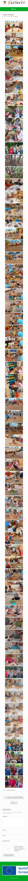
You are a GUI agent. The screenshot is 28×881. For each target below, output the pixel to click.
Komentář (5, 816)
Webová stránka (6, 840)
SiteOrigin (13, 878)
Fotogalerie (9, 790)
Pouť (14, 802)
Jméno (4, 830)
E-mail (4, 835)
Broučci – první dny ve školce (14, 797)
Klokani (14, 790)
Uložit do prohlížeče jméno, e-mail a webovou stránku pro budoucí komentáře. (19, 849)
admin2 (16, 16)
